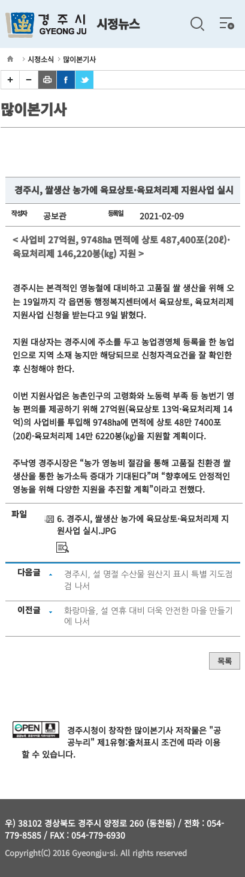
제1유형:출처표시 (128, 742)
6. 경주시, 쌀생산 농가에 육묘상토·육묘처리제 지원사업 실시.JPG (143, 525)
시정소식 (41, 59)
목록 (224, 661)
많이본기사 (79, 59)
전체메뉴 (227, 23)
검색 (197, 24)
